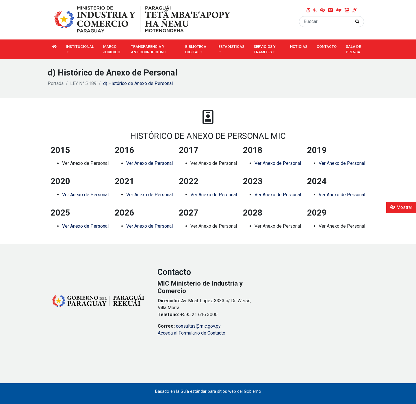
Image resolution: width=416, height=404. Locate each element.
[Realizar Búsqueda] (357, 21)
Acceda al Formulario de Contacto (191, 333)
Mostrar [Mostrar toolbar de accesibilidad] (401, 207)
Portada (56, 83)
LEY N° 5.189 (83, 83)
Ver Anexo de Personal (149, 163)
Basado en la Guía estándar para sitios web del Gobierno (208, 391)
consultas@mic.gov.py (198, 326)
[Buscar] (325, 21)
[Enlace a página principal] (143, 19)
